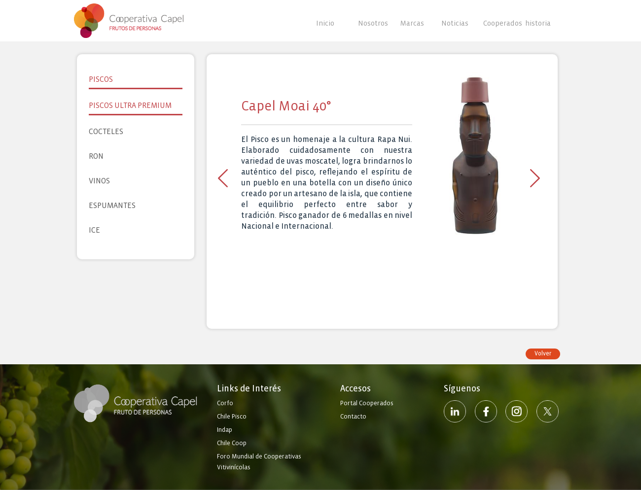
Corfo (225, 403)
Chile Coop (232, 443)
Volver (542, 353)
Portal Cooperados (366, 403)
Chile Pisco (232, 416)
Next (535, 178)
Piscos (101, 79)
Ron (96, 156)
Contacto (353, 416)
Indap (224, 429)
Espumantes (112, 205)
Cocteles (106, 131)
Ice (94, 230)
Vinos (99, 180)
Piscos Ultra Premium (130, 105)
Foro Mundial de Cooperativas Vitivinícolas (259, 462)
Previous (223, 178)
